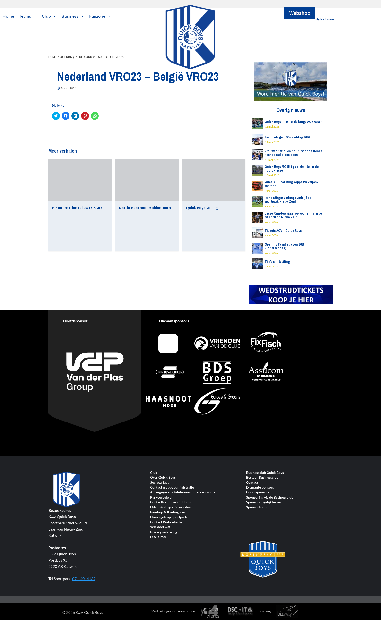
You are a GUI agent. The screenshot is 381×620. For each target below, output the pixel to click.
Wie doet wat (160, 527)
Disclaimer (158, 537)
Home (8, 16)
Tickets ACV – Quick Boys (283, 230)
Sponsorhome (256, 507)
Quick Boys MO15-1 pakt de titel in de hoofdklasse (292, 168)
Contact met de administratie (172, 487)
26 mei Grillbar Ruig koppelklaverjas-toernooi (291, 184)
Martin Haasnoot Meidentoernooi (147, 207)
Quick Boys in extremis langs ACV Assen (293, 122)
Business (72, 16)
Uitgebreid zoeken (325, 19)
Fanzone (100, 16)
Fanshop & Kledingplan (167, 512)
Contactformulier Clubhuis (170, 502)
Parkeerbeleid (161, 497)
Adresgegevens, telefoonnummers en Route (182, 492)
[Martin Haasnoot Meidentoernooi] (146, 180)
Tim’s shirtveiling (277, 261)
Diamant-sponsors (260, 487)
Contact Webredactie (166, 522)
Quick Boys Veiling (202, 207)
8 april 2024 (68, 88)
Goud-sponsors (257, 492)
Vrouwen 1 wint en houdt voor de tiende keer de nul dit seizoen (293, 153)
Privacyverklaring (163, 532)
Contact (252, 482)
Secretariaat (159, 482)
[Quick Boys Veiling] (213, 180)
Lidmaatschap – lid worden (170, 507)
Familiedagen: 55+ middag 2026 (287, 137)
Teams (28, 16)
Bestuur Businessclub (262, 477)
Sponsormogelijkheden (263, 502)
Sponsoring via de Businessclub (269, 497)
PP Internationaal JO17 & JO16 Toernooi (87, 207)
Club (49, 16)
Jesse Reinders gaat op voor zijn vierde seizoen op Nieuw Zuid (293, 215)
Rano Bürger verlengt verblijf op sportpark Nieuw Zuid (288, 200)
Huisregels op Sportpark (168, 517)
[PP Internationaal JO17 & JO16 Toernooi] (80, 180)
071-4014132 (83, 578)
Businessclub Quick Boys (265, 472)
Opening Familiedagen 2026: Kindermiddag (285, 246)
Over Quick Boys (163, 477)
